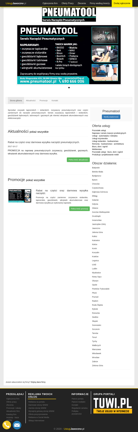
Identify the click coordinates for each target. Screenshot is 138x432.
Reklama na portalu (36, 402)
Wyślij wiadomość (111, 117)
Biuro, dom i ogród (99, 146)
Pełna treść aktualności (78, 160)
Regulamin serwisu (80, 408)
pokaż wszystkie (39, 131)
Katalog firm (11, 414)
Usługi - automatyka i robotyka (104, 136)
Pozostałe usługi (99, 130)
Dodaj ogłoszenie (122, 3)
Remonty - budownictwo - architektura (108, 144)
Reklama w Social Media (38, 417)
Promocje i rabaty (13, 408)
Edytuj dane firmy (38, 382)
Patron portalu (78, 399)
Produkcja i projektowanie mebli (105, 155)
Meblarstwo (97, 149)
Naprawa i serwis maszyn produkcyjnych (109, 133)
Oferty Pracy (68, 3)
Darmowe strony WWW (38, 405)
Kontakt (55, 100)
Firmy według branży (100, 3)
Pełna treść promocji (79, 209)
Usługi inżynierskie (100, 138)
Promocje (44, 100)
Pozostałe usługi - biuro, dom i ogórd (107, 152)
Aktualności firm (13, 411)
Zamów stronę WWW (37, 408)
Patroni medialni (78, 402)
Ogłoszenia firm (50, 3)
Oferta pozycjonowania (38, 414)
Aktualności (31, 100)
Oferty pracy (11, 402)
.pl (16, 3)
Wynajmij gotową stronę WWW (41, 411)
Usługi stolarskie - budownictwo (105, 141)
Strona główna (16, 100)
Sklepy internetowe (36, 420)
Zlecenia (82, 3)
